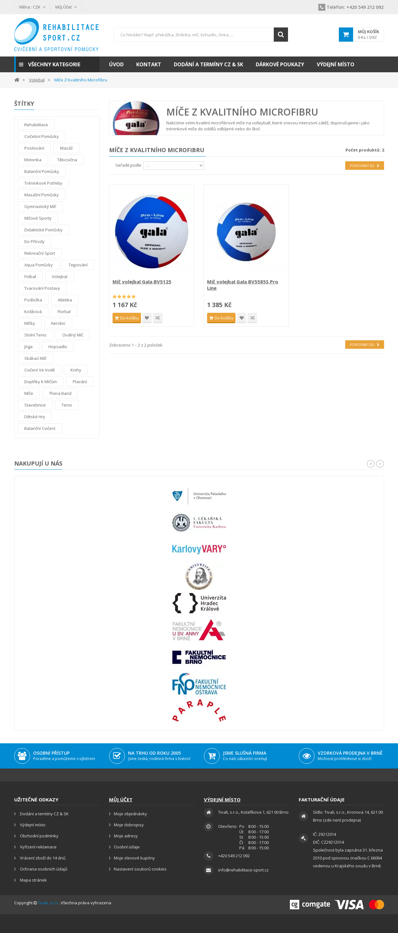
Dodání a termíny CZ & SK (44, 814)
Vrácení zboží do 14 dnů (42, 858)
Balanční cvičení (39, 428)
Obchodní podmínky (38, 836)
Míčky (29, 323)
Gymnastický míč (40, 206)
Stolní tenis (35, 335)
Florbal (64, 311)
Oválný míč (72, 335)
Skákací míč (35, 358)
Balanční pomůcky (41, 171)
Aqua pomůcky (38, 265)
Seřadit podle (128, 165)
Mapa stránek (33, 880)
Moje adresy (126, 836)
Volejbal (59, 276)
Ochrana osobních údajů (43, 869)
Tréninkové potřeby (43, 183)
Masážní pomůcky (41, 195)
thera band (60, 393)
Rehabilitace (36, 125)
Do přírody (34, 241)
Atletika (65, 300)
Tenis (67, 405)
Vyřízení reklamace (38, 847)
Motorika (32, 160)
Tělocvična (67, 160)
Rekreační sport (39, 253)
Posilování (34, 148)
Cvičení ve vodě (39, 370)
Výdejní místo (32, 825)
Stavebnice (35, 405)
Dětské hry (34, 416)
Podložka (33, 300)
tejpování (78, 265)
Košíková (33, 311)
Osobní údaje (127, 847)
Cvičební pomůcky (41, 136)
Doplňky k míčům (40, 381)
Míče (28, 393)
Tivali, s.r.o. (48, 903)
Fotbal (30, 276)
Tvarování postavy (42, 288)
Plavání (80, 381)
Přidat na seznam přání (147, 318)
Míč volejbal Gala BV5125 (142, 281)
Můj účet (120, 799)
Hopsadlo (57, 346)
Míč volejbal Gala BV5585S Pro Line (242, 284)
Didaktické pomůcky (43, 230)
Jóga (28, 346)
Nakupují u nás (38, 463)
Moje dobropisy (129, 825)
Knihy (75, 370)
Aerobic (58, 323)
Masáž (66, 148)
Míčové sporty (38, 218)
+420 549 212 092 (350, 7)
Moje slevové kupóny (134, 858)
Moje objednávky (130, 814)
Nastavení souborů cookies (140, 869)
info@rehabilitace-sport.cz (243, 870)
